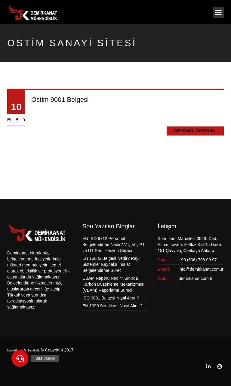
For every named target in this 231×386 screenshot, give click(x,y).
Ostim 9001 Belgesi (60, 99)
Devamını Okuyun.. (195, 130)
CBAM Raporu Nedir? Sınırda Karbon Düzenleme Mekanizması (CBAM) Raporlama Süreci (113, 284)
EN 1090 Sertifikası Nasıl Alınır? (112, 305)
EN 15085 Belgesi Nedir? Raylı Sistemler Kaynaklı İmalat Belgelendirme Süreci (111, 264)
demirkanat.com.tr (195, 278)
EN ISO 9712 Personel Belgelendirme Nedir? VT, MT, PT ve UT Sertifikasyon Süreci (113, 244)
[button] (19, 358)
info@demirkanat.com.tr (201, 269)
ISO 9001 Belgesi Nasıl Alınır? (110, 298)
